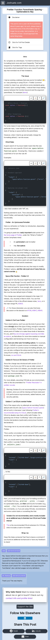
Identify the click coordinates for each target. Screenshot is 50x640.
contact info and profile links (19, 597)
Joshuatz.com (14, 2)
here (39, 301)
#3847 (34, 310)
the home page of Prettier (13, 235)
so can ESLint (16, 355)
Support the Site (25, 605)
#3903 (20, 303)
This (7, 524)
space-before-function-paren (33, 407)
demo (25, 92)
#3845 (40, 310)
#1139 (29, 310)
